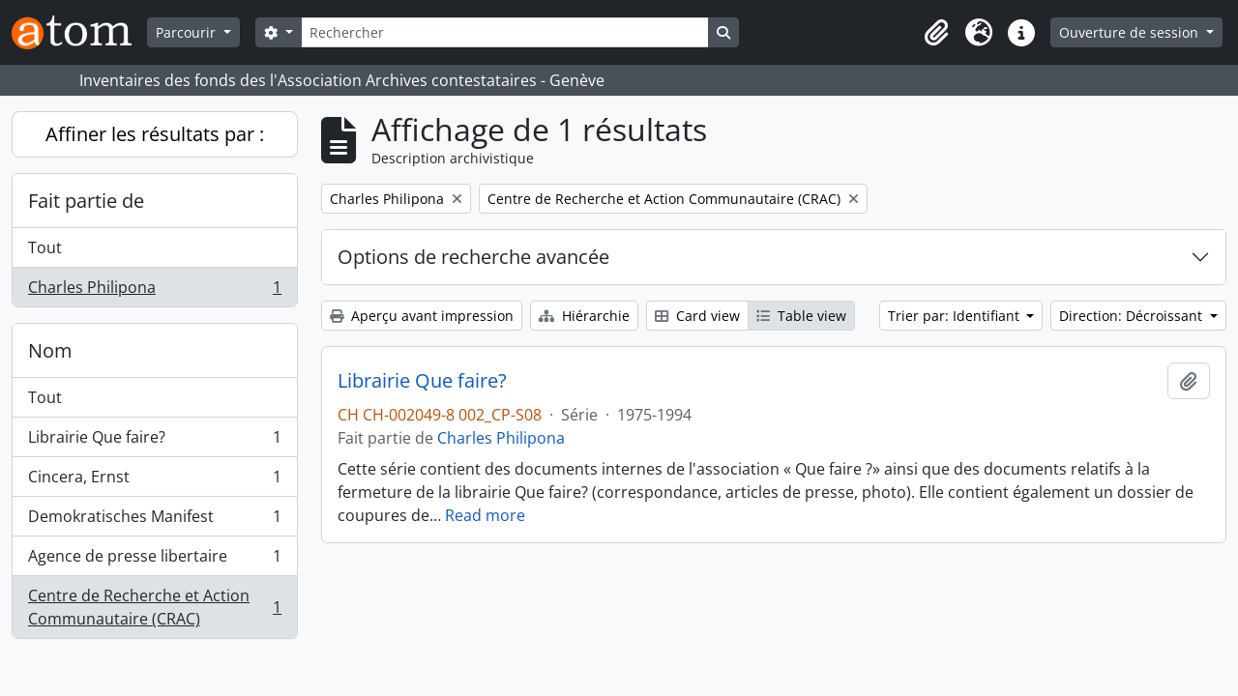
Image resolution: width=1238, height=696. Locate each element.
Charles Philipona (154, 291)
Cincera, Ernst (154, 481)
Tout (45, 247)
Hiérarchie (584, 315)
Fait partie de (86, 201)
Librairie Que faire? (154, 441)
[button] (936, 33)
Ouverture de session (1130, 32)
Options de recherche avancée (473, 257)
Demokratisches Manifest (154, 520)
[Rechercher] (505, 32)
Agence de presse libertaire (154, 560)
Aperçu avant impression (422, 315)
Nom (50, 350)
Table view (801, 315)
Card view (697, 315)
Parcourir (188, 32)
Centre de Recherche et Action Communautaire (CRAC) (154, 607)
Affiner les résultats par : (154, 134)
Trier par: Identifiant (955, 315)
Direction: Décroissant (1132, 315)
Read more (485, 515)
